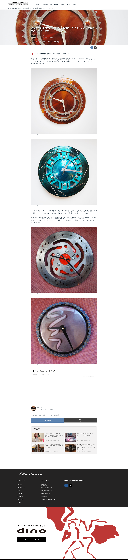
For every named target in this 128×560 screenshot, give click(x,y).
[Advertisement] (45, 391)
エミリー (39, 37)
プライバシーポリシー (48, 499)
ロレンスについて (47, 488)
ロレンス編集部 (48, 37)
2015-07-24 (40, 35)
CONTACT (31, 539)
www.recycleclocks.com (38, 135)
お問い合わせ (45, 493)
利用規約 (44, 496)
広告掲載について (47, 491)
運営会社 (44, 485)
